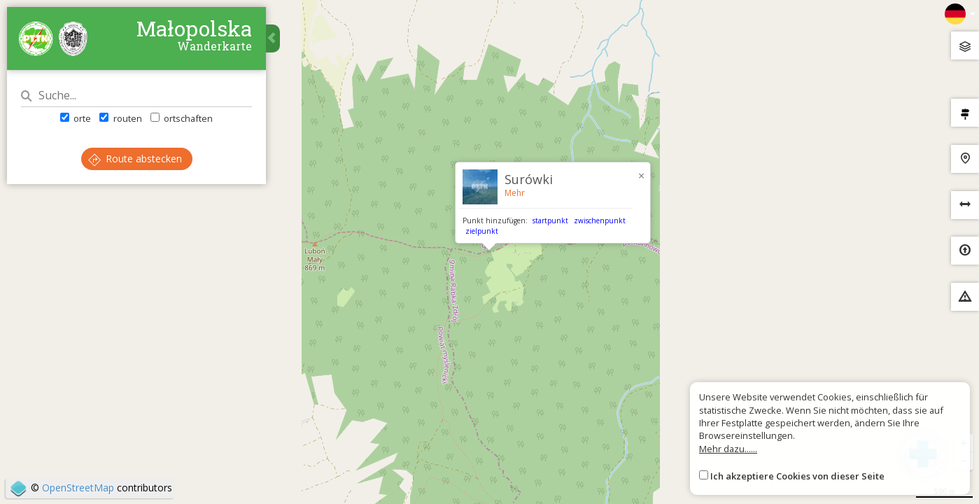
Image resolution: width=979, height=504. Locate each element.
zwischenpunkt (600, 220)
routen (120, 118)
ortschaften (181, 118)
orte (75, 118)
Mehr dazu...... (728, 448)
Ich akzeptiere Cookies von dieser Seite (797, 476)
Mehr (515, 193)
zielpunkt (481, 231)
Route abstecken (135, 158)
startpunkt (550, 220)
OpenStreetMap (78, 487)
